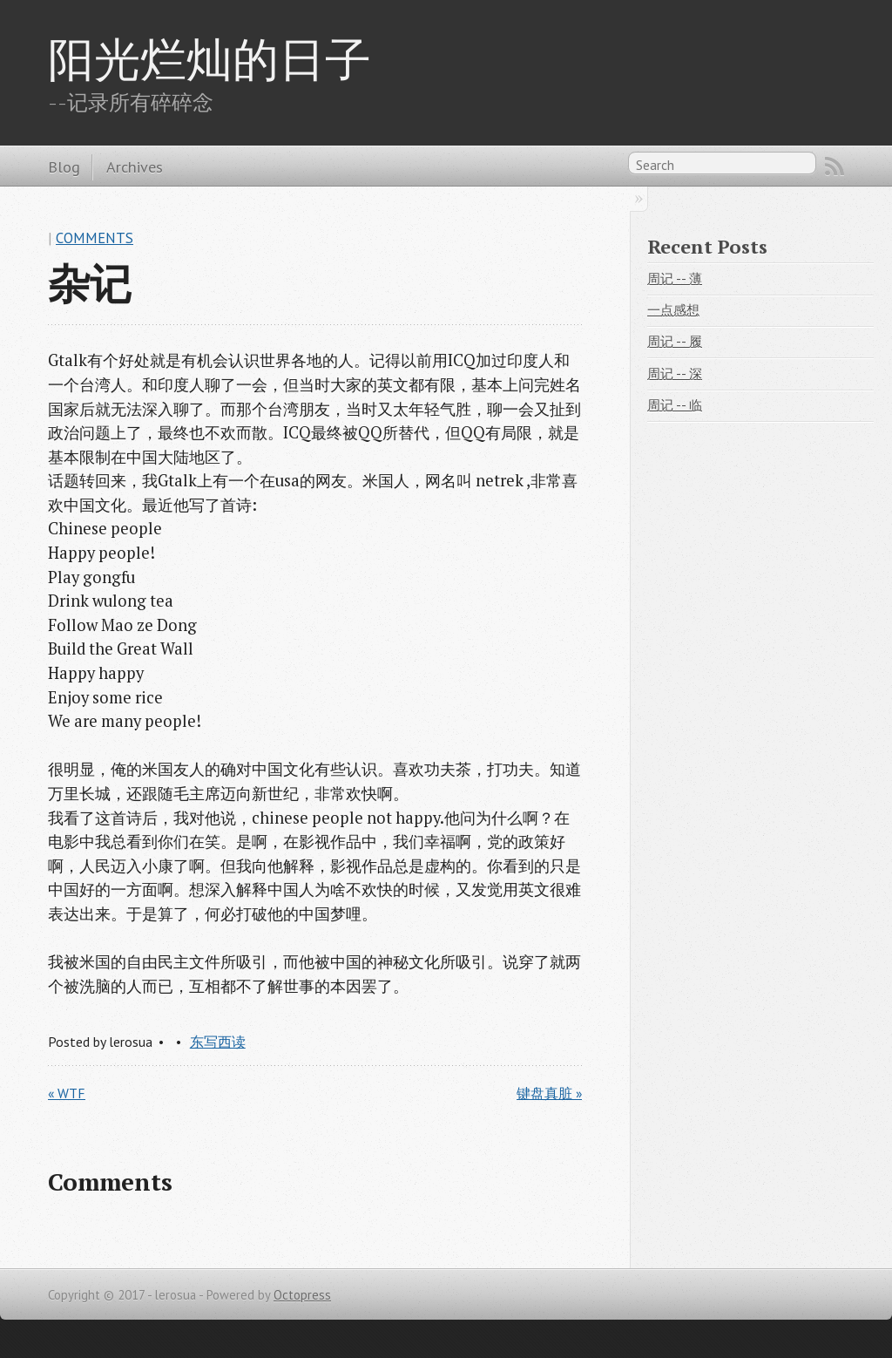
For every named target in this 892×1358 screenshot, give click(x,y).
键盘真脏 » (549, 1093)
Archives (134, 166)
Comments (94, 238)
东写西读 (218, 1041)
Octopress (302, 1295)
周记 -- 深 (674, 373)
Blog (64, 166)
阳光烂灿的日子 (209, 58)
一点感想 (673, 310)
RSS (834, 166)
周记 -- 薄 (674, 278)
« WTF (66, 1093)
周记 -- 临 (674, 405)
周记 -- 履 (674, 341)
